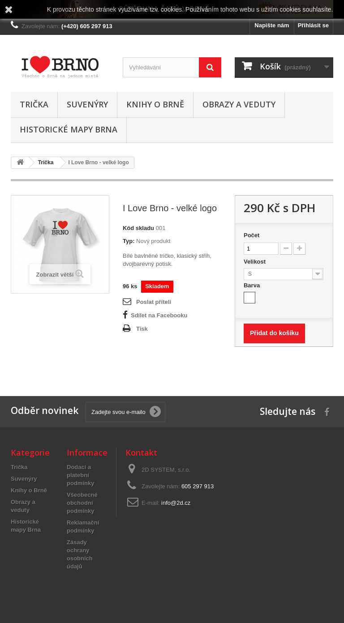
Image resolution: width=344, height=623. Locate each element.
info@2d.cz (175, 502)
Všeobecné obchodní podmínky (82, 502)
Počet (251, 235)
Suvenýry (87, 104)
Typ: (128, 241)
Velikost (255, 261)
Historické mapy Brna (68, 129)
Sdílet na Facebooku (159, 315)
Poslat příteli (153, 302)
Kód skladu (138, 228)
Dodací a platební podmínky (80, 475)
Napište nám (271, 25)
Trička (34, 104)
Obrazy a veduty (238, 104)
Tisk (142, 328)
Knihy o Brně (155, 104)
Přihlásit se (313, 25)
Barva (253, 285)
